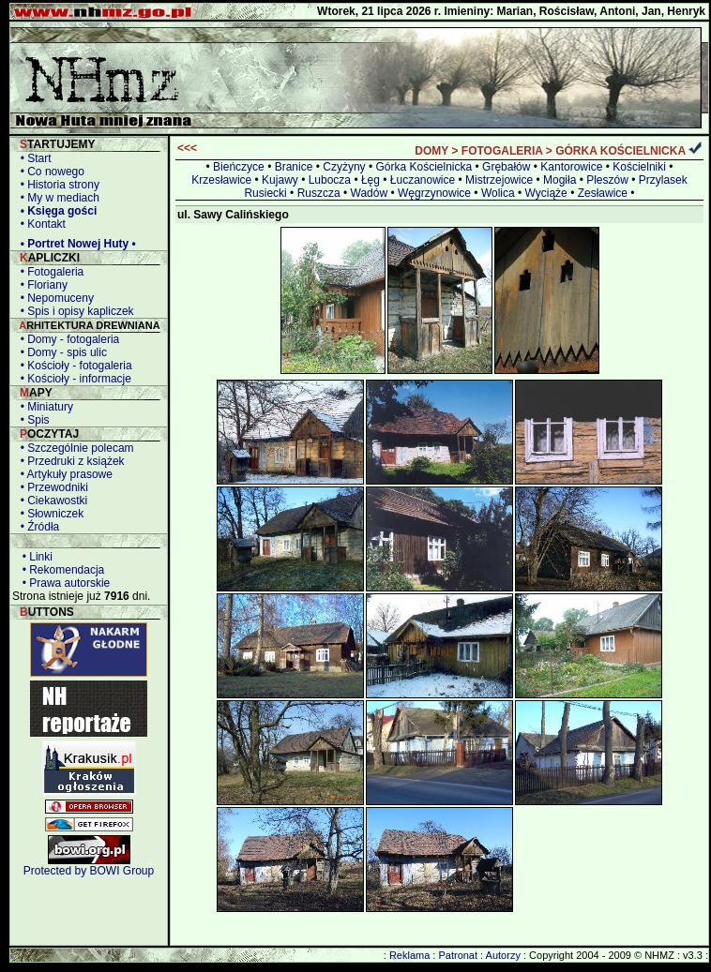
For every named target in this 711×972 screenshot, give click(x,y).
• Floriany (41, 285)
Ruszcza (318, 193)
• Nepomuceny (54, 298)
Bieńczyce (239, 166)
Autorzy (503, 955)
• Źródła (36, 526)
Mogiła (559, 180)
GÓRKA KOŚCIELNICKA (620, 150)
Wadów (369, 193)
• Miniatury (43, 406)
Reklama (409, 955)
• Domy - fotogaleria (66, 339)
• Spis (32, 419)
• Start (33, 158)
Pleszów (607, 180)
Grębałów (506, 166)
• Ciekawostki (50, 500)
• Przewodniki (51, 487)
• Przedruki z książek (69, 461)
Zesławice (603, 193)
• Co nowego (49, 171)
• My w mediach (56, 197)
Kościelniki (639, 166)
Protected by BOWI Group (88, 870)
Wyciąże (546, 193)
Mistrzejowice (499, 180)
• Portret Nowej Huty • (75, 243)
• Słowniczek (48, 513)
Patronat (457, 955)
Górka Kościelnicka (423, 166)
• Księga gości (55, 210)
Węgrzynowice (434, 193)
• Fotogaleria (48, 271)
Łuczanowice (422, 180)
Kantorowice (571, 166)
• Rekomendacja (60, 569)
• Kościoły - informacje (72, 378)
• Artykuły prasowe (63, 474)
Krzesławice (221, 180)
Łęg (370, 180)
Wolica (498, 193)
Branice (294, 166)
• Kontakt (40, 224)
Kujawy (280, 180)
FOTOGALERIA (502, 150)
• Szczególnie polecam (74, 448)
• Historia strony (56, 184)
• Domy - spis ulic (60, 352)
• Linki (34, 556)
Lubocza (330, 180)
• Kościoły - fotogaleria (73, 365)
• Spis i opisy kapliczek (74, 311)
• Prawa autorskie (63, 583)
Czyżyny (344, 166)
